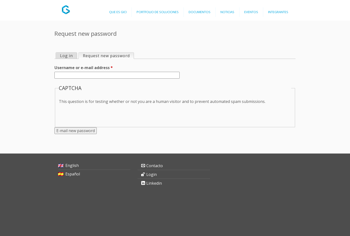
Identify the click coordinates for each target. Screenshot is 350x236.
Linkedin (154, 183)
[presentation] (96, 113)
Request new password (108, 55)
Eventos (251, 12)
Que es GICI (118, 12)
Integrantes (278, 12)
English (72, 165)
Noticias (227, 12)
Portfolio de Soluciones (158, 12)
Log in (66, 55)
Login (151, 174)
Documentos (199, 12)
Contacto (154, 165)
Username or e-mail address (83, 67)
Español (72, 174)
